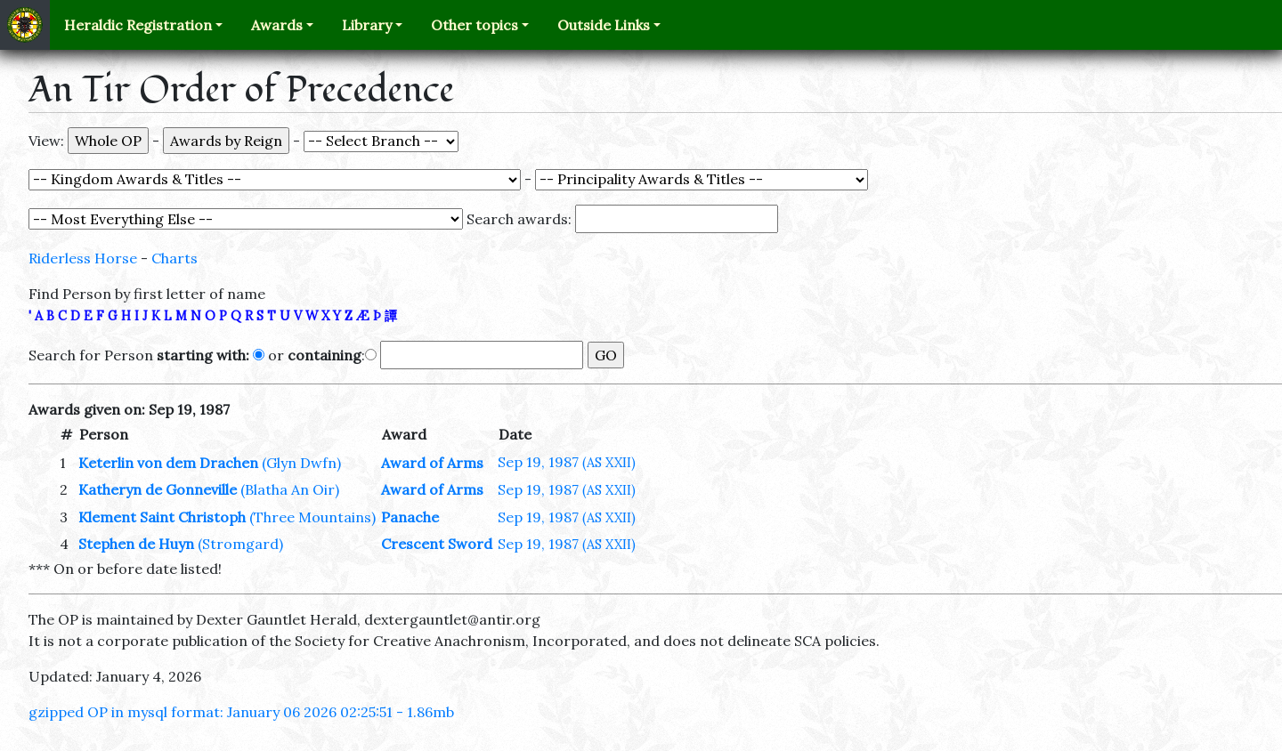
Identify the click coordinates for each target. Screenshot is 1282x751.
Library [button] (367, 25)
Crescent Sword (436, 544)
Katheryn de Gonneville (157, 489)
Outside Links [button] (603, 25)
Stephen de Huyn (136, 544)
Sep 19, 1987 (567, 462)
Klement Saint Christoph (162, 517)
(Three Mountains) (312, 517)
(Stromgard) (240, 544)
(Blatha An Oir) (289, 489)
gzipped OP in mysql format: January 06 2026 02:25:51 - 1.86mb (241, 712)
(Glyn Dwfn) (301, 463)
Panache (410, 517)
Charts (174, 258)
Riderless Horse (82, 258)
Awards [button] (277, 25)
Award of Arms (432, 463)
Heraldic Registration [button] (138, 25)
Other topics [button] (474, 25)
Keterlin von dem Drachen (168, 463)
